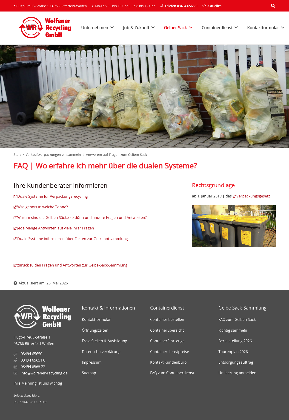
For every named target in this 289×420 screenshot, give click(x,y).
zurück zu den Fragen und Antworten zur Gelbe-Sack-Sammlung (72, 265)
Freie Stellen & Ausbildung (104, 340)
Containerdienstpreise (169, 351)
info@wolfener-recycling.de (44, 373)
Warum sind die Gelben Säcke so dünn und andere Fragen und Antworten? (82, 217)
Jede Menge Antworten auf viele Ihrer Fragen (55, 228)
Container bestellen (167, 319)
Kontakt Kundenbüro (168, 362)
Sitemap (89, 372)
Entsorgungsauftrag (235, 362)
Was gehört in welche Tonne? (42, 206)
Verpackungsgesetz (253, 196)
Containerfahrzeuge (167, 340)
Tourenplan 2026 (233, 351)
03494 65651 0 (33, 360)
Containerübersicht (167, 330)
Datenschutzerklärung (101, 351)
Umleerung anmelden (237, 372)
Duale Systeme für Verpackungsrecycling (52, 196)
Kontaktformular (96, 319)
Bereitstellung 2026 (235, 340)
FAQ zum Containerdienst (172, 372)
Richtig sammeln (232, 330)
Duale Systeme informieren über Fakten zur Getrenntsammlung (72, 238)
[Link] (45, 27)
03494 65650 (31, 353)
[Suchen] (273, 6)
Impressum (92, 362)
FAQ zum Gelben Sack (237, 319)
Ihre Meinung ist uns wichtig (38, 383)
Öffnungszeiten (95, 330)
